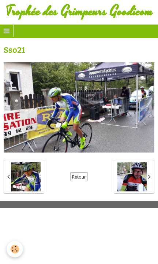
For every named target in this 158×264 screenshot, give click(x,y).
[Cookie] (15, 249)
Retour (79, 177)
